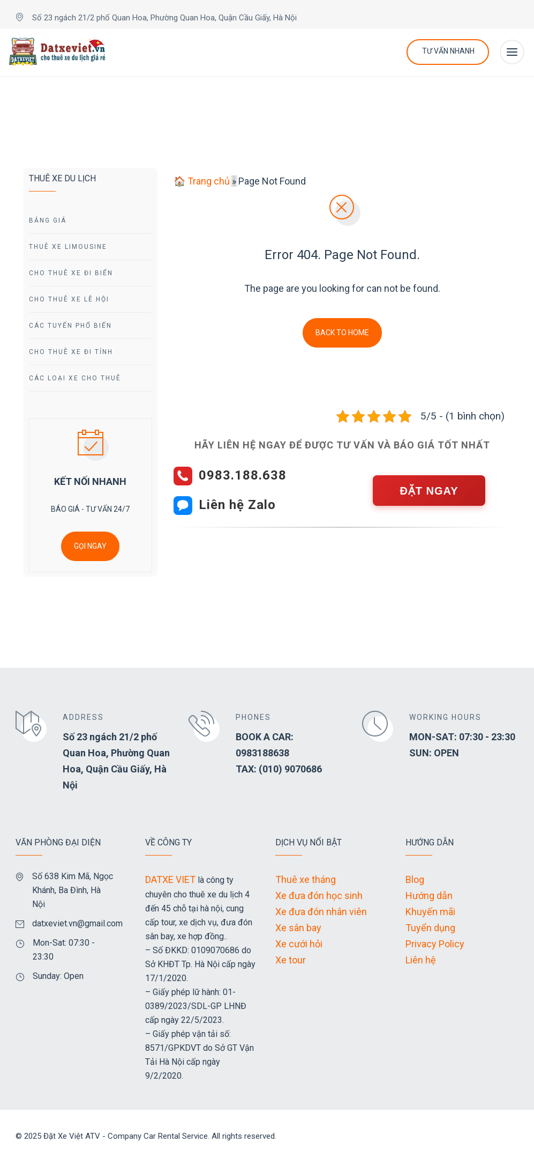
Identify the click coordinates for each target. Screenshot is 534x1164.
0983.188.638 (243, 475)
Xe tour (290, 960)
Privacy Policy (434, 943)
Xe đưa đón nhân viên (321, 911)
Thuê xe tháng (305, 879)
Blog (414, 879)
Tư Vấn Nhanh (448, 51)
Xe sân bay (298, 927)
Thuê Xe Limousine (68, 247)
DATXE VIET (170, 879)
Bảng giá (47, 220)
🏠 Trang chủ (202, 181)
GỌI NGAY (90, 546)
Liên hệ (420, 960)
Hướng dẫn (429, 895)
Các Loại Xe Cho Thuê (75, 378)
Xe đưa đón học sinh (319, 895)
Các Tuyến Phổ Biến (70, 325)
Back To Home (342, 332)
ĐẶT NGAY (429, 491)
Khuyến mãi (430, 911)
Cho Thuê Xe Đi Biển (71, 273)
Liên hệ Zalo (237, 504)
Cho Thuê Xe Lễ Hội (69, 299)
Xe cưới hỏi (298, 943)
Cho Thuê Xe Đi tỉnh (71, 352)
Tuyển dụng (430, 927)
